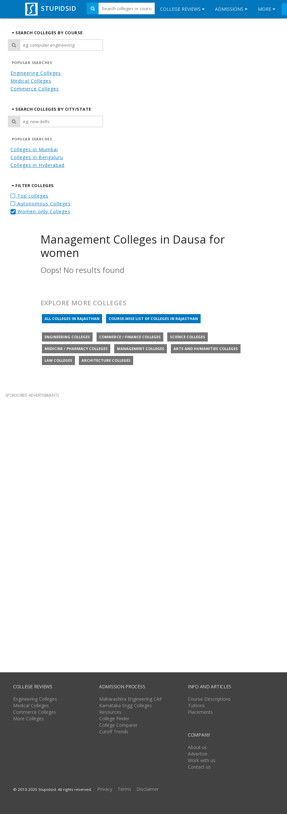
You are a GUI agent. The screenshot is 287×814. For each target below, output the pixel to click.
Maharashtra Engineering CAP (130, 699)
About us (197, 747)
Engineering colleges (67, 336)
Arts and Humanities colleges (205, 348)
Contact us (199, 767)
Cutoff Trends (113, 731)
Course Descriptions (209, 699)
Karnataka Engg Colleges (125, 705)
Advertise (197, 754)
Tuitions (196, 705)
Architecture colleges (106, 360)
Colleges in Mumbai (34, 149)
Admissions (231, 9)
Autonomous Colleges (40, 203)
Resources (110, 712)
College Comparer (118, 725)
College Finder (114, 718)
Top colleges (29, 196)
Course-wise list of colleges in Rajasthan (153, 318)
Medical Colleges (30, 81)
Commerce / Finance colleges (130, 336)
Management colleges (140, 348)
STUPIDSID (50, 8)
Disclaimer (147, 789)
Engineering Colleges (35, 73)
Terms (124, 789)
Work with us (201, 760)
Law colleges (58, 360)
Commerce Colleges (34, 89)
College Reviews (182, 9)
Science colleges (187, 336)
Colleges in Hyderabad (37, 165)
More (266, 9)
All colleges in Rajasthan (72, 318)
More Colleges (28, 718)
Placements (200, 712)
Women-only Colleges (40, 211)
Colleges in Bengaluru (36, 157)
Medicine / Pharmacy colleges (76, 348)
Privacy (104, 789)
